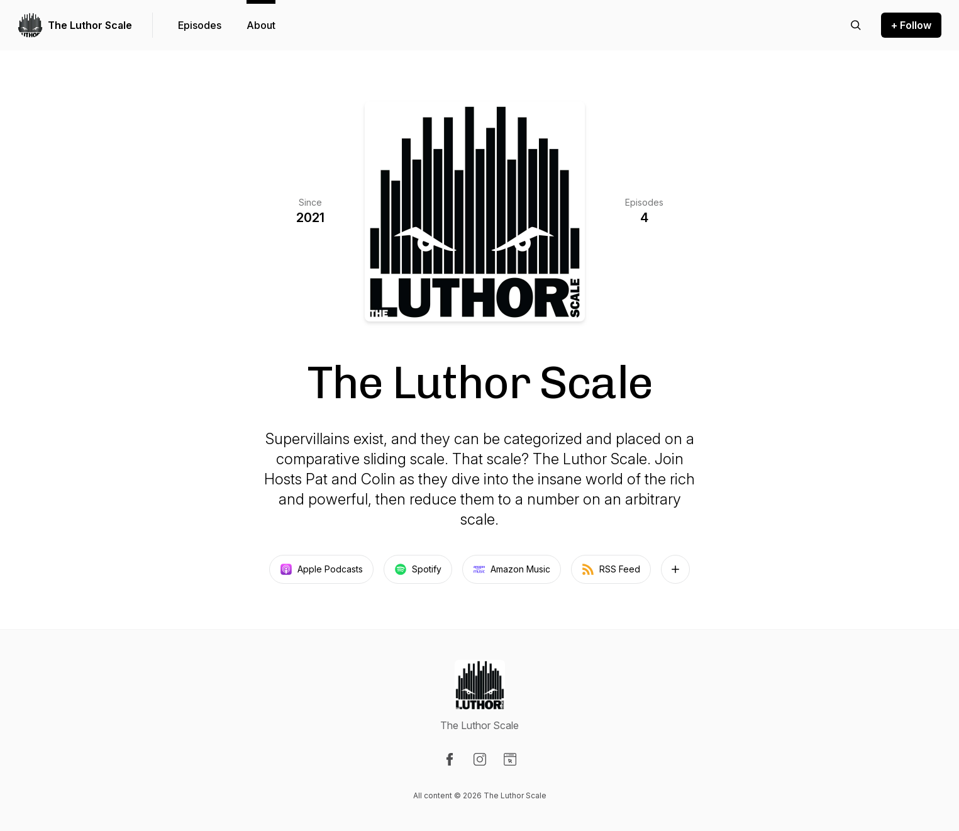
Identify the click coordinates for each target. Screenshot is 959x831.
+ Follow (911, 25)
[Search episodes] (856, 25)
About (261, 25)
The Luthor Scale (90, 25)
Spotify (417, 569)
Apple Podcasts (321, 569)
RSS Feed (611, 569)
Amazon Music (511, 569)
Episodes (199, 25)
